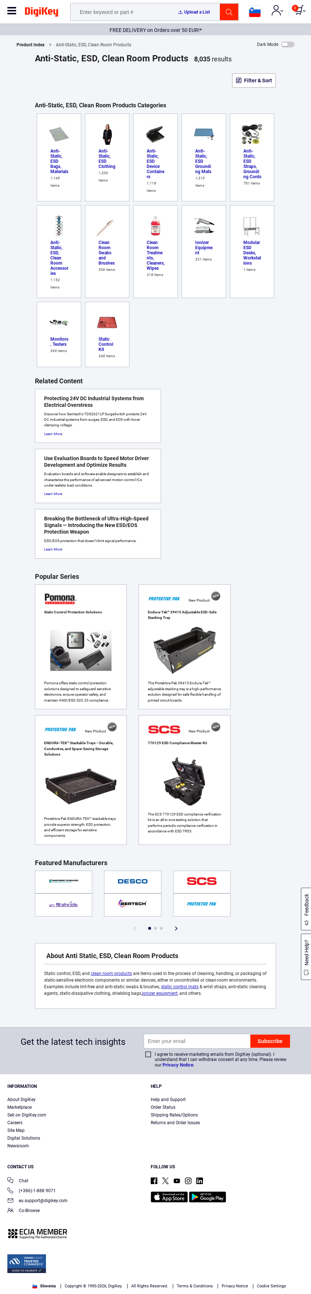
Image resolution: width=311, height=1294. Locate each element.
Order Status (163, 1107)
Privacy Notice (177, 1065)
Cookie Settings (271, 1286)
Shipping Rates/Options (174, 1115)
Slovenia (44, 1286)
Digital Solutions (23, 1138)
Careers (14, 1122)
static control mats (180, 986)
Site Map (16, 1130)
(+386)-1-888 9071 (31, 1191)
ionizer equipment (160, 993)
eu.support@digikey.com (37, 1201)
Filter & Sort (258, 80)
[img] (41, 13)
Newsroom (18, 1145)
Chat (17, 1181)
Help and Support (168, 1099)
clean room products (111, 973)
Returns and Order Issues (175, 1122)
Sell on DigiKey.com (26, 1115)
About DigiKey (21, 1099)
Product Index (30, 44)
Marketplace (19, 1107)
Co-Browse (23, 1211)
